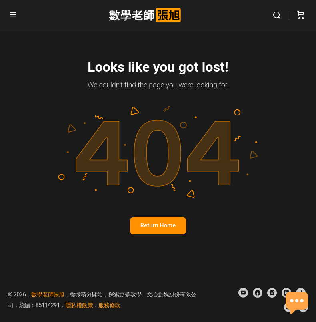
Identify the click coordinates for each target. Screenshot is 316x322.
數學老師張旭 (47, 294)
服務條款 (109, 305)
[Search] (279, 15)
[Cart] (301, 15)
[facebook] (257, 293)
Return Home (158, 225)
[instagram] (272, 293)
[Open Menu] (13, 14)
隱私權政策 (79, 305)
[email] (243, 293)
